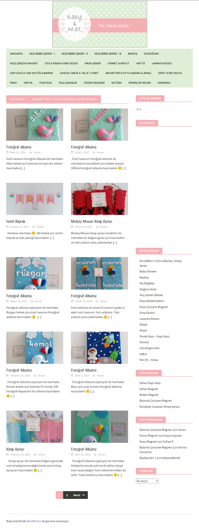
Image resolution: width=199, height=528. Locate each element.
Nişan (143, 330)
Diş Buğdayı (147, 283)
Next (79, 495)
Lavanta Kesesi (149, 319)
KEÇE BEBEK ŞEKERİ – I (42, 53)
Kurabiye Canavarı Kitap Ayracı (160, 406)
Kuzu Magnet (148, 441)
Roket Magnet (149, 395)
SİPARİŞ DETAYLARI (139, 82)
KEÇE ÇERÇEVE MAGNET (24, 63)
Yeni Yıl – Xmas (149, 360)
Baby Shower (148, 271)
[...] (23, 168)
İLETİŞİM (117, 82)
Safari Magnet (149, 389)
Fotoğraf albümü (18, 147)
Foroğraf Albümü (19, 370)
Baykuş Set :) (148, 458)
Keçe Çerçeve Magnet (154, 307)
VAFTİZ (140, 63)
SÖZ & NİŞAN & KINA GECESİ (61, 63)
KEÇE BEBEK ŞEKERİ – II (75, 53)
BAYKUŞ (132, 53)
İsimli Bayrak (15, 221)
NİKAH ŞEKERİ (93, 63)
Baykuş (144, 277)
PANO (13, 82)
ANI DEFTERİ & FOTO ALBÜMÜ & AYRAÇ (128, 73)
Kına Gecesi (147, 313)
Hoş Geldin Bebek (151, 295)
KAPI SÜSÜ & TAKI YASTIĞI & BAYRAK (31, 73)
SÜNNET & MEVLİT (118, 63)
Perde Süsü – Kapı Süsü (154, 336)
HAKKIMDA (164, 82)
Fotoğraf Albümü (83, 147)
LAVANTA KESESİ (162, 63)
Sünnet (144, 342)
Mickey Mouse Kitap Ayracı (91, 221)
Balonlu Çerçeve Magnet (156, 400)
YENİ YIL (28, 82)
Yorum (37, 152)
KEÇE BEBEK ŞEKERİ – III (108, 53)
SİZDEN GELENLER (94, 82)
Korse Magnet (149, 435)
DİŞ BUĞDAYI (151, 53)
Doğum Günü (148, 289)
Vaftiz (143, 354)
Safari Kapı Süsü (150, 383)
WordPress (34, 521)
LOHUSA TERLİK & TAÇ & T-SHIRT (79, 73)
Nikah (143, 324)
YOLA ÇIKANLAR (68, 82)
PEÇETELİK (45, 82)
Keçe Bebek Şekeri (152, 301)
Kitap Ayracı (15, 449)
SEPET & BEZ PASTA (170, 73)
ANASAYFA (16, 53)
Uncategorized (149, 348)
